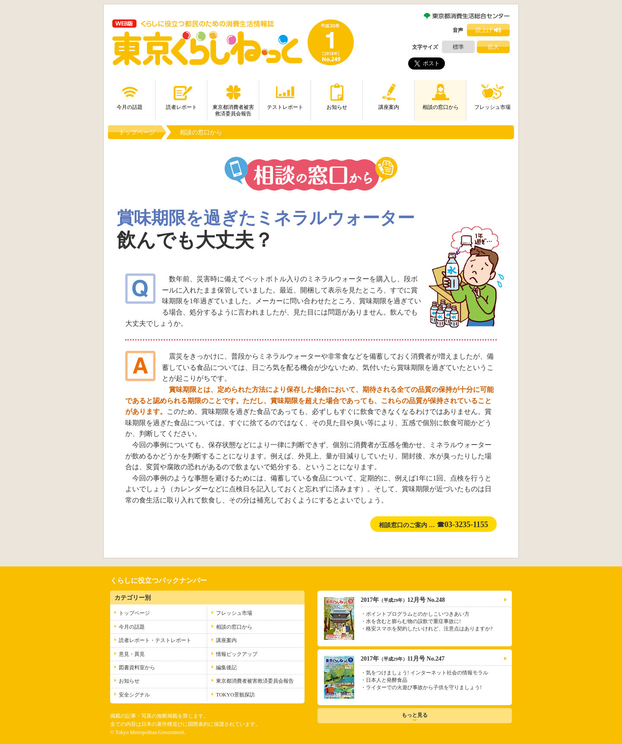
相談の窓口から (440, 95)
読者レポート (181, 95)
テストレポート (285, 95)
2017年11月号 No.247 (402, 658)
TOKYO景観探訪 (235, 695)
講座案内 (389, 95)
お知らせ (337, 95)
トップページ (137, 132)
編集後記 (226, 668)
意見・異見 (132, 654)
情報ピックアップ (236, 654)
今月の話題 (130, 95)
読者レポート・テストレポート (155, 640)
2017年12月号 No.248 (403, 600)
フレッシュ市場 (492, 95)
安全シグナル (134, 695)
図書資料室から (137, 668)
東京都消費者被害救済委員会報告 (233, 98)
